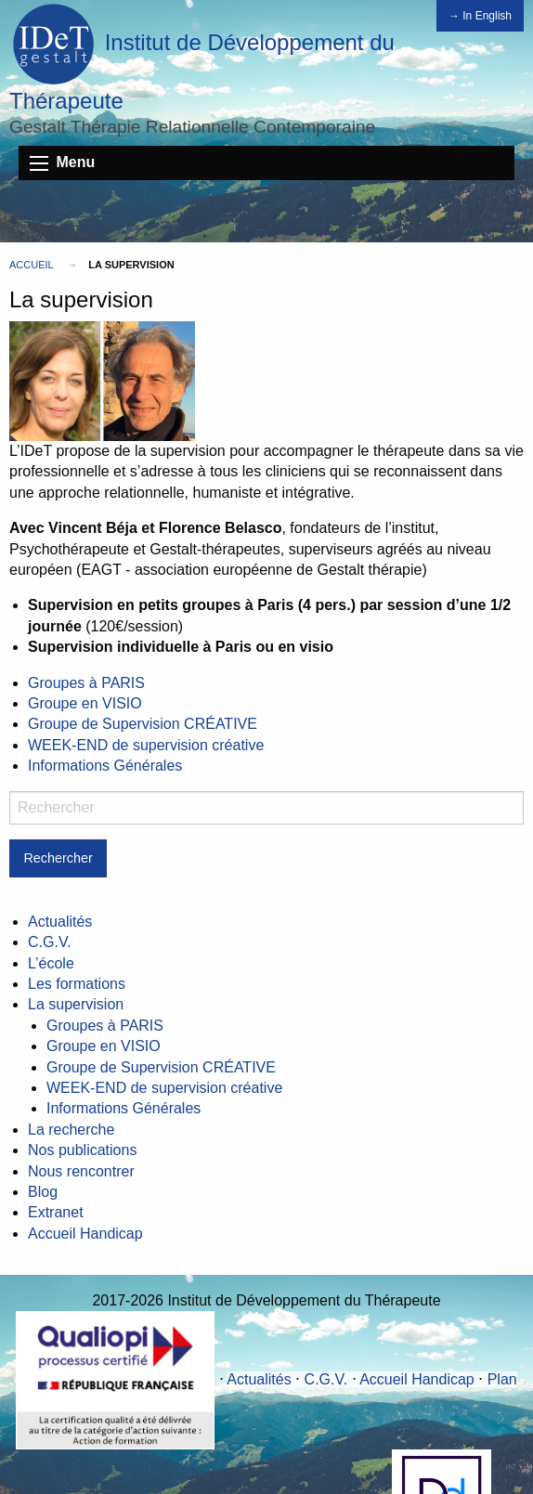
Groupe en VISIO (85, 703)
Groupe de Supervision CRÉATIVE (142, 724)
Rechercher (57, 858)
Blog (43, 1192)
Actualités (60, 921)
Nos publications (82, 1150)
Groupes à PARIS (86, 683)
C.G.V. (50, 942)
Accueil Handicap (85, 1233)
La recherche (71, 1129)
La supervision (76, 1004)
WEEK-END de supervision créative (146, 745)
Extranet (56, 1212)
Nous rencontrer (81, 1171)
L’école (51, 963)
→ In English (480, 15)
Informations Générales (105, 765)
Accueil (31, 264)
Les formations (76, 984)
